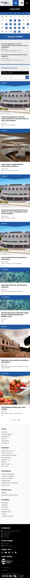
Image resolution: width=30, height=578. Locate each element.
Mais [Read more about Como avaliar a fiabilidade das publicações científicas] (2, 172)
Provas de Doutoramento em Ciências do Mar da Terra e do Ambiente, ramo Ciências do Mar (14, 211)
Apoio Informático (5, 464)
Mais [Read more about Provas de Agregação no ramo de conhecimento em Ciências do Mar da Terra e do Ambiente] (2, 126)
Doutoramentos (5, 441)
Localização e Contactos (7, 516)
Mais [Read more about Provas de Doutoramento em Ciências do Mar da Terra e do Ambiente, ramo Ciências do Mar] (2, 219)
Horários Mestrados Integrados (9, 455)
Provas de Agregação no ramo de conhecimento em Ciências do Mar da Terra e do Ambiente (14, 45)
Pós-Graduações (5, 436)
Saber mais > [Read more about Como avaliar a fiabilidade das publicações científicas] (22, 60)
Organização (4, 505)
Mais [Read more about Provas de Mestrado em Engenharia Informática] (2, 265)
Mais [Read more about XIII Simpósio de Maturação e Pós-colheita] (2, 415)
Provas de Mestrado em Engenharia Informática (14, 258)
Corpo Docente (5, 509)
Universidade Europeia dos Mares (9, 495)
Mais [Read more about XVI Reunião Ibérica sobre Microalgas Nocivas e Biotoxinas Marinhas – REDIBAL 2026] (2, 322)
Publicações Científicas (6, 478)
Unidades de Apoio (6, 511)
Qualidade (3, 514)
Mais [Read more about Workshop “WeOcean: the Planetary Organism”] (2, 293)
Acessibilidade (4, 570)
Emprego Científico (6, 480)
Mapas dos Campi (7, 545)
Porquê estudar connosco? (8, 450)
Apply (27, 77)
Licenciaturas (4, 432)
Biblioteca (3, 462)
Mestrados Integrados (6, 434)
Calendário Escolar (5, 459)
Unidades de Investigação (7, 474)
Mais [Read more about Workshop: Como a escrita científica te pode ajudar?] (2, 369)
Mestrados (4, 438)
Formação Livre (5, 443)
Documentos (4, 507)
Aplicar (16, 3)
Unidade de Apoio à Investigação (9, 483)
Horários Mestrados (6, 457)
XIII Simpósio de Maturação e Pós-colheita (13, 408)
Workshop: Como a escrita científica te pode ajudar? (15, 361)
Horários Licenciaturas (6, 453)
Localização (6, 543)
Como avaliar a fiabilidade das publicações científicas (12, 165)
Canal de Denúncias (5, 567)
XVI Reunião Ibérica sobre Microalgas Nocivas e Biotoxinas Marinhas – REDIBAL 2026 (15, 314)
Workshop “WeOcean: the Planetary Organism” (14, 286)
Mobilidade (4, 492)
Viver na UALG (4, 466)
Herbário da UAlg (5, 485)
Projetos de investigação (7, 476)
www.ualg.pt (6, 537)
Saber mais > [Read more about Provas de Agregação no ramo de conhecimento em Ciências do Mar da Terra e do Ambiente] (19, 50)
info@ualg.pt (6, 535)
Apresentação (4, 502)
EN (27, 3)
